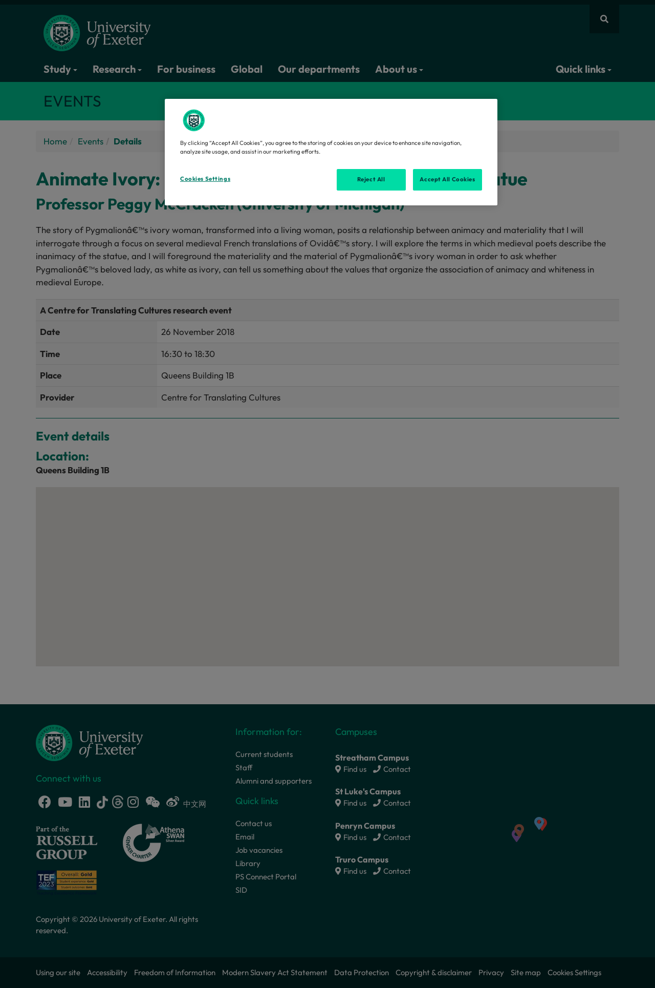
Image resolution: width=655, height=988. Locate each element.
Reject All (371, 179)
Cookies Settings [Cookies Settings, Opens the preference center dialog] (205, 178)
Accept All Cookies (447, 179)
